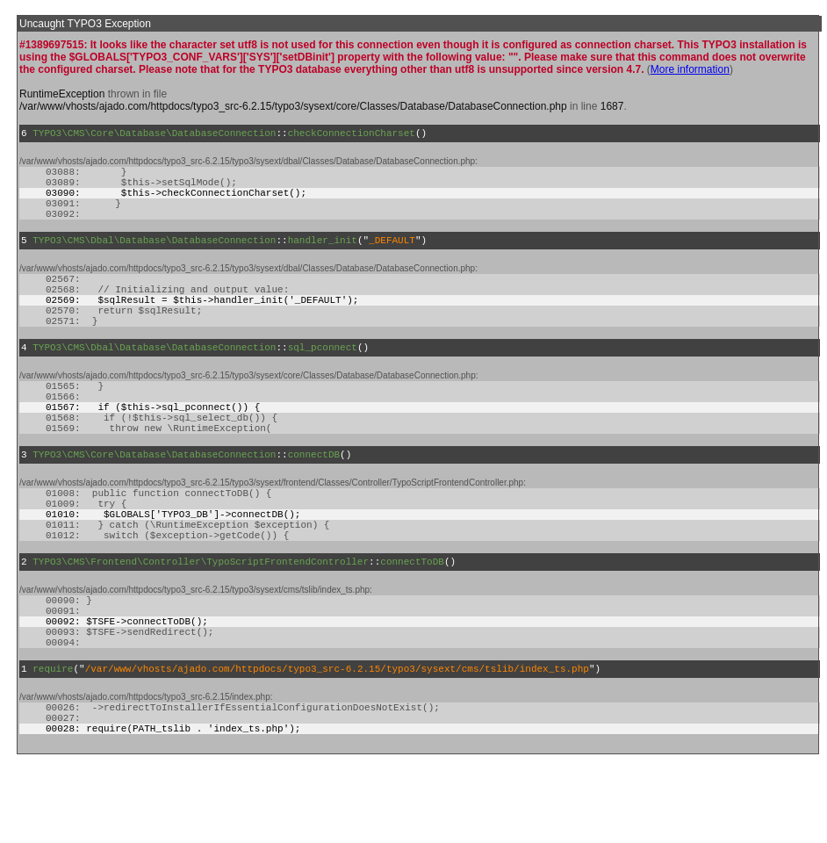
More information (690, 69)
